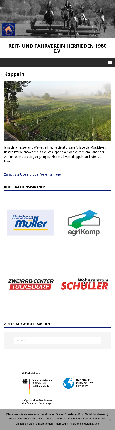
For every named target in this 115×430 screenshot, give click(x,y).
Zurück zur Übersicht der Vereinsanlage (32, 174)
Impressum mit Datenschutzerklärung (77, 423)
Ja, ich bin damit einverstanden (34, 423)
